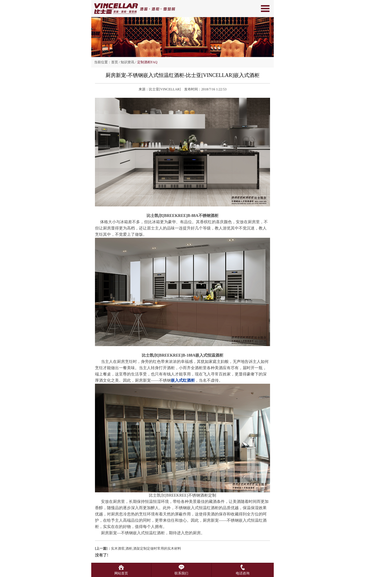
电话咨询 (243, 571)
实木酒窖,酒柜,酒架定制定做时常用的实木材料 (138, 548)
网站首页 (121, 571)
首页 (114, 62)
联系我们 (181, 571)
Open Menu (265, 8)
